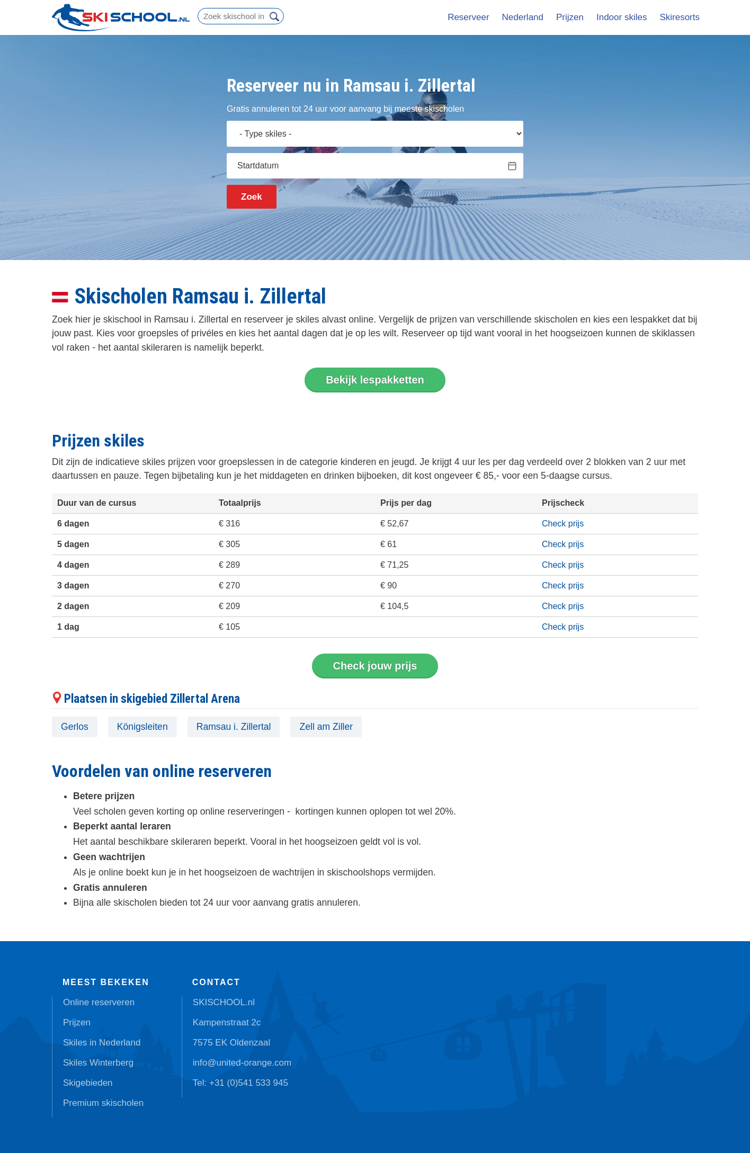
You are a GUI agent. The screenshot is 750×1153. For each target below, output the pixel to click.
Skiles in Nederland (101, 1043)
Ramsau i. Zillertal (234, 726)
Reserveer (468, 17)
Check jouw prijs (375, 666)
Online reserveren (99, 1002)
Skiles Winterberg (98, 1063)
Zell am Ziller (326, 726)
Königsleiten (142, 726)
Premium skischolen (103, 1103)
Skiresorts (679, 17)
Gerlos (74, 726)
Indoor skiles (621, 17)
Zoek (251, 197)
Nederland (522, 17)
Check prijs (563, 523)
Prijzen (570, 17)
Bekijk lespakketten (375, 380)
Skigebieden (88, 1083)
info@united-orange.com (242, 1063)
